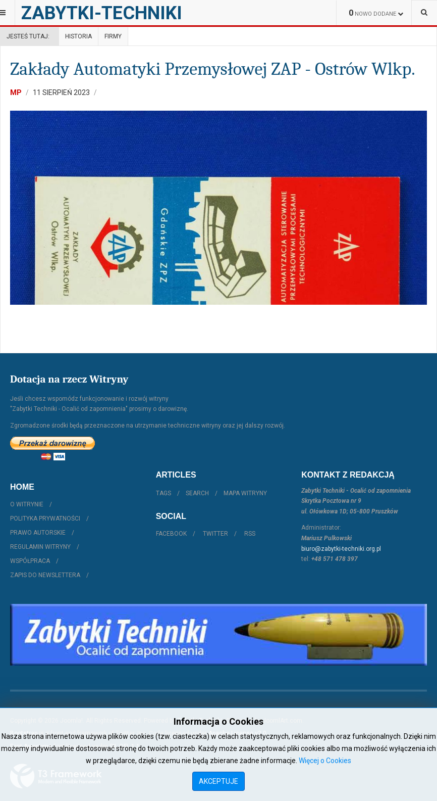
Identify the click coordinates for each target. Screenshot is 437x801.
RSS (249, 533)
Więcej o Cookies (325, 761)
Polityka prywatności (45, 518)
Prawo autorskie (38, 532)
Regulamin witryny (40, 546)
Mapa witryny (245, 493)
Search (197, 493)
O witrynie (26, 504)
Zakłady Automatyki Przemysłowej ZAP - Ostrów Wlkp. (212, 69)
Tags (163, 493)
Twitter (215, 533)
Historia (78, 36)
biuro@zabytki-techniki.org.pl (341, 548)
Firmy (113, 36)
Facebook (171, 533)
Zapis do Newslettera (45, 575)
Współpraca (30, 560)
